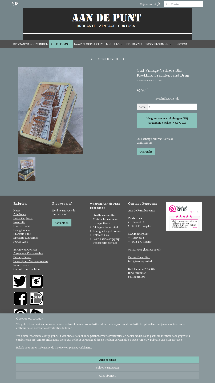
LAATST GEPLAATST (88, 44)
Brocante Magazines (25, 238)
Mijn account (150, 4)
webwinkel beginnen (113, 365)
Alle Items (19, 214)
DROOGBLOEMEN (158, 44)
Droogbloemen (22, 230)
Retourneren (21, 265)
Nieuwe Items (21, 226)
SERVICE (182, 44)
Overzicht (145, 151)
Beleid (27, 257)
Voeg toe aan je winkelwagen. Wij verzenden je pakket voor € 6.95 (167, 120)
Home (17, 210)
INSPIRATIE (134, 44)
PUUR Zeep (20, 242)
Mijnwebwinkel (144, 365)
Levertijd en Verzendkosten (30, 261)
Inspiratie (19, 222)
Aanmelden (61, 223)
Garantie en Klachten (26, 269)
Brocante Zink (22, 234)
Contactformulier (139, 257)
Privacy (18, 257)
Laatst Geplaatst (23, 218)
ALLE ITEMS (61, 44)
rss (100, 365)
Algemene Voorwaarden (28, 253)
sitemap (93, 365)
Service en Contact (25, 249)
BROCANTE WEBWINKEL (30, 44)
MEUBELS (114, 44)
